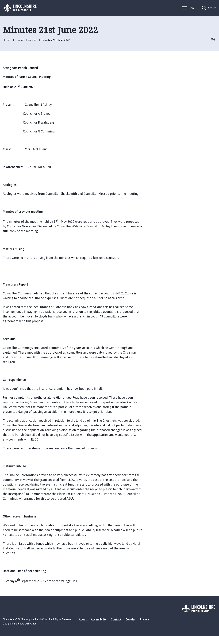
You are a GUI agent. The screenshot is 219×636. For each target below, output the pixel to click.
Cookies (130, 619)
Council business (26, 40)
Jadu (34, 623)
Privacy (144, 619)
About (83, 619)
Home (6, 40)
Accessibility (99, 619)
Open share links (213, 39)
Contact (116, 619)
